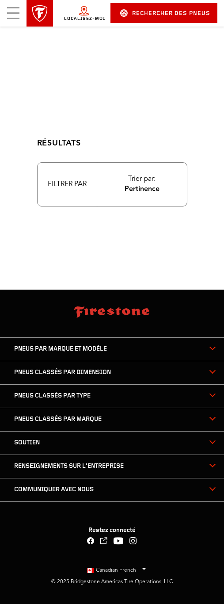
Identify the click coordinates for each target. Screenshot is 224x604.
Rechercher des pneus (165, 13)
